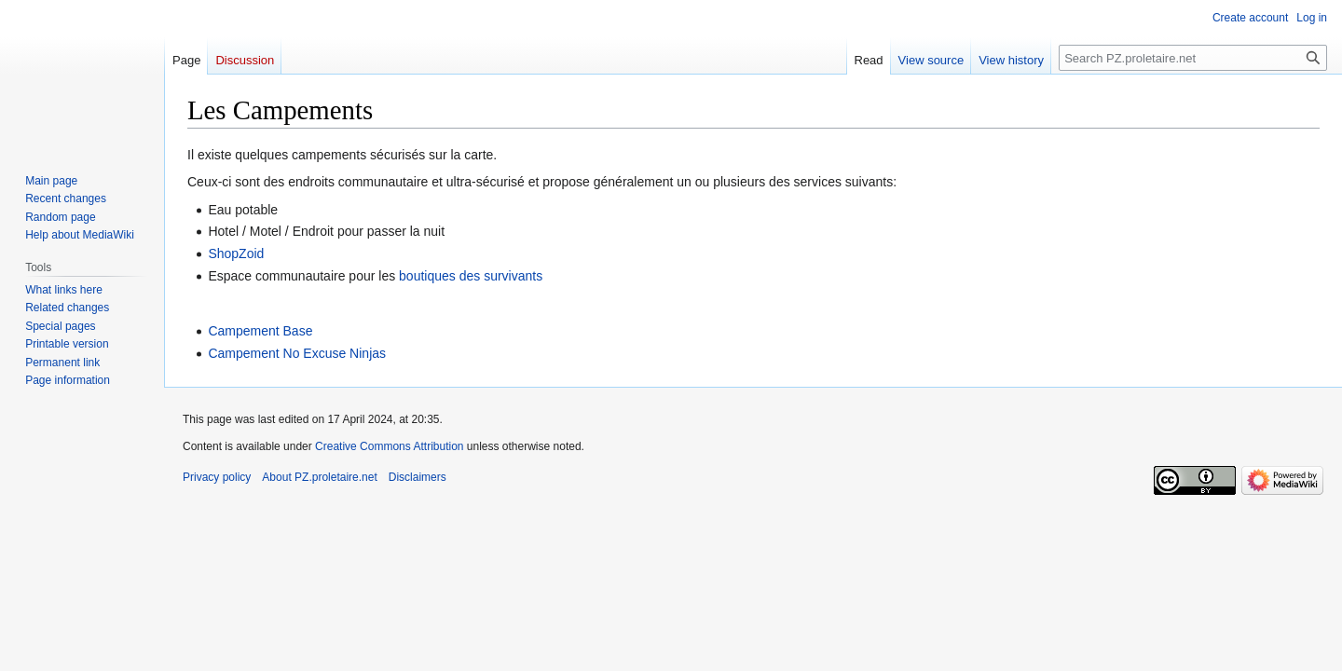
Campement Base (260, 330)
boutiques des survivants (470, 275)
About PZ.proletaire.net (319, 477)
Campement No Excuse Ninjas (297, 353)
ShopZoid (236, 253)
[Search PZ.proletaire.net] (1193, 58)
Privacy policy (217, 477)
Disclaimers (417, 477)
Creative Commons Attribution (389, 446)
